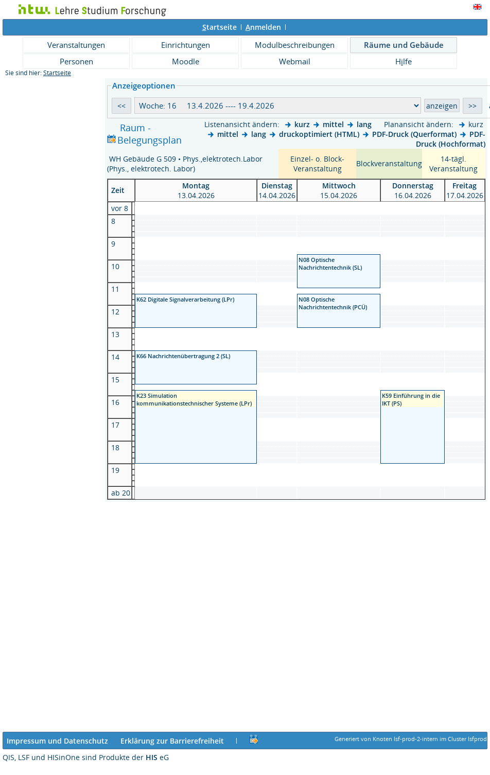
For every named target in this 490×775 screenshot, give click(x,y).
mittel (333, 124)
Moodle (185, 61)
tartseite (219, 27)
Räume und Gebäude (404, 45)
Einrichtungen (185, 45)
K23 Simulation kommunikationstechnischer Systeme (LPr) (194, 399)
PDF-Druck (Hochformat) (450, 139)
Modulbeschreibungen (295, 45)
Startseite (57, 73)
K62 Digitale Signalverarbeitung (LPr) (185, 299)
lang (364, 124)
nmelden (263, 27)
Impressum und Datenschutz (57, 741)
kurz (302, 124)
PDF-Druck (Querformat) (414, 134)
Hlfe (403, 61)
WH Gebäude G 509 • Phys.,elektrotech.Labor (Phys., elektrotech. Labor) (184, 163)
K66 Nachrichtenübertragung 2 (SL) (183, 356)
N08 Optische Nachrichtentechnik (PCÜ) (333, 303)
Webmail (294, 61)
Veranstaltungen (76, 45)
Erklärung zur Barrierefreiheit (172, 741)
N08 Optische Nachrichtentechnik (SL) (330, 263)
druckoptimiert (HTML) (319, 134)
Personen (76, 61)
